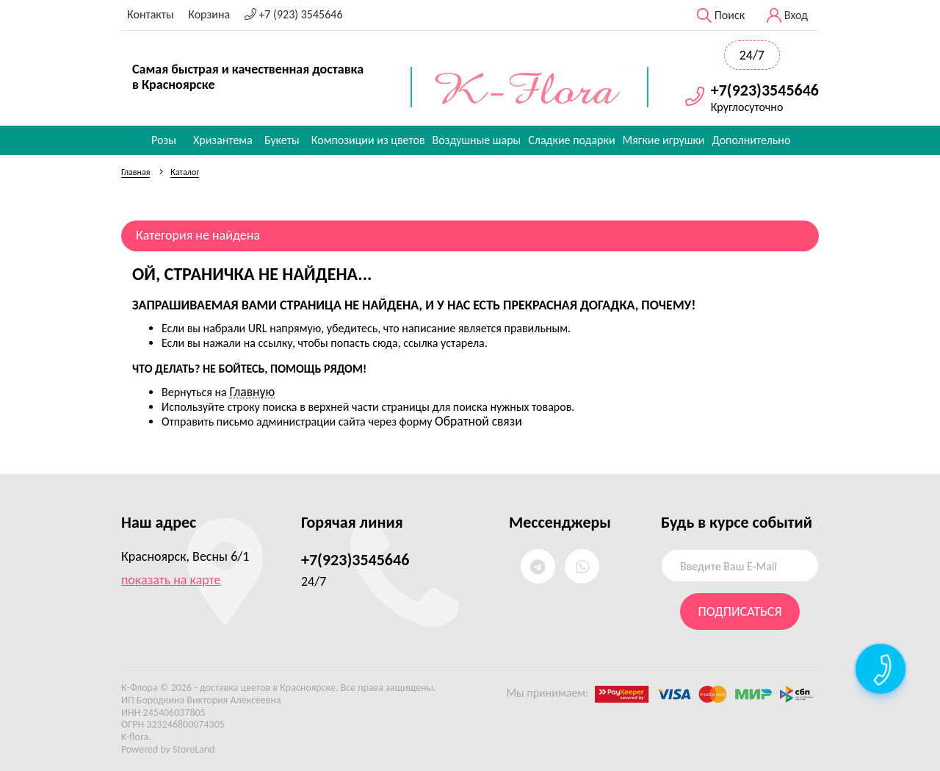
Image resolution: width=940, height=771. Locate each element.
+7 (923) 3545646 (294, 14)
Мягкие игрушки (664, 140)
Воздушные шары (477, 140)
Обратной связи (478, 421)
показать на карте (171, 580)
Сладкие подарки (571, 140)
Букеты (282, 140)
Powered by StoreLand (167, 749)
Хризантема (223, 140)
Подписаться (740, 611)
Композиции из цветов (368, 140)
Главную (252, 392)
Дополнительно (751, 140)
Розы (163, 140)
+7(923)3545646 (765, 90)
